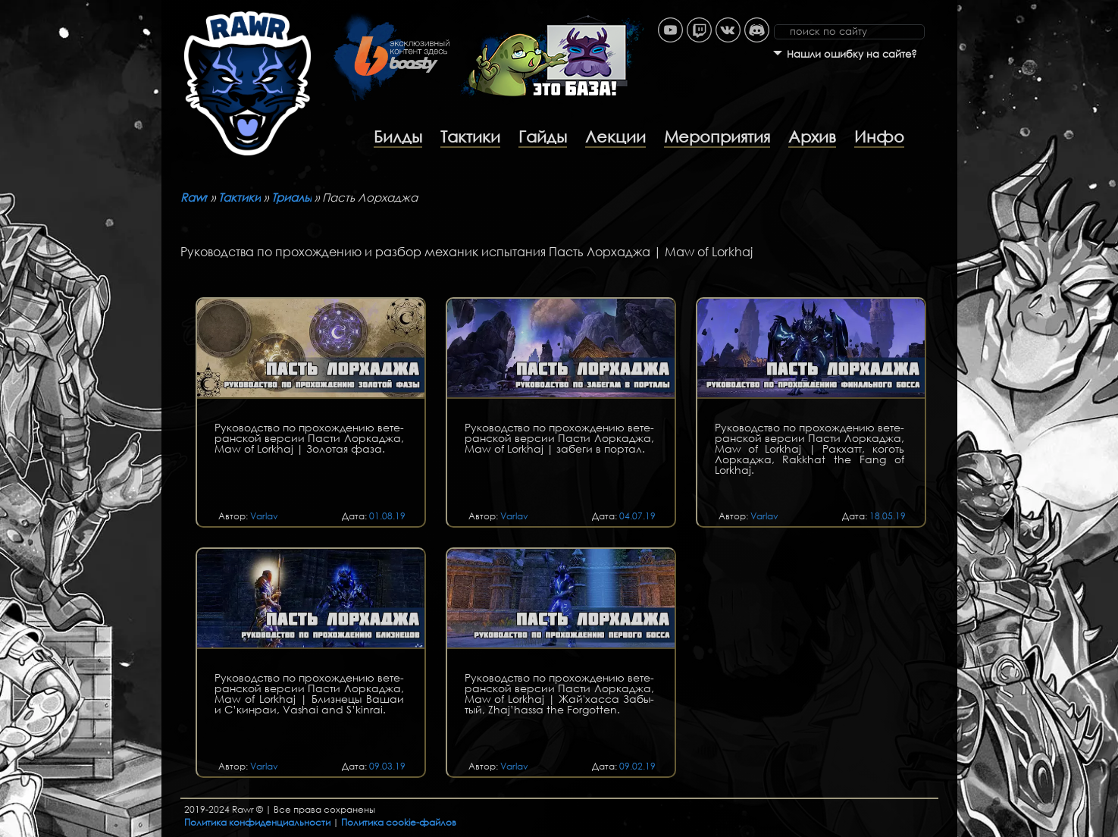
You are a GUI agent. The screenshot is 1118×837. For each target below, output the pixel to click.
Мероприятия (717, 136)
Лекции (615, 136)
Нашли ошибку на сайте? (852, 54)
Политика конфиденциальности (257, 822)
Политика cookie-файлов (398, 822)
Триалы (291, 197)
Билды (398, 136)
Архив (812, 136)
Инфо (879, 136)
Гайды (542, 136)
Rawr (194, 197)
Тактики (470, 136)
